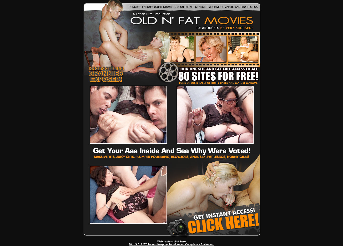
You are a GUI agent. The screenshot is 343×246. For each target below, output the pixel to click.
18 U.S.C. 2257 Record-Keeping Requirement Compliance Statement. (171, 244)
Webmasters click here (171, 241)
